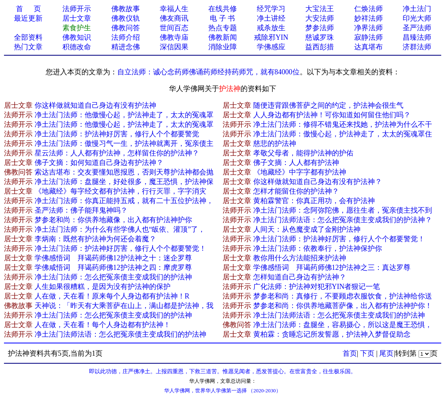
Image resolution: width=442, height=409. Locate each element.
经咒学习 (271, 9)
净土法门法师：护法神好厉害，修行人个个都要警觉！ (339, 239)
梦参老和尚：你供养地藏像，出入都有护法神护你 (113, 220)
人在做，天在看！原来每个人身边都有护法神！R (112, 296)
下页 (367, 353)
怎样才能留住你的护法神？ (296, 191)
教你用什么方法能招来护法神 (299, 258)
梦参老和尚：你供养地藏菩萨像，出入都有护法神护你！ (342, 306)
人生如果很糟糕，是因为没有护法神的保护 (103, 287)
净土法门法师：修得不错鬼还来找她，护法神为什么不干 (342, 124)
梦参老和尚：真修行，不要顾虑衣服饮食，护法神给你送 (342, 296)
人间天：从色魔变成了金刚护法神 (307, 229)
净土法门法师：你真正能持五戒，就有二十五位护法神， (124, 201)
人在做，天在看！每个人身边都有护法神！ (103, 325)
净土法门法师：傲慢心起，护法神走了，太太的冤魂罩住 (342, 134)
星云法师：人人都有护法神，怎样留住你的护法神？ (117, 153)
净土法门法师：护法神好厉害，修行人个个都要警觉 (117, 134)
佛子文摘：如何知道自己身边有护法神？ (99, 163)
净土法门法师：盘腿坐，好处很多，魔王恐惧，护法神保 (124, 182)
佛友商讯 (174, 18)
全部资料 (28, 37)
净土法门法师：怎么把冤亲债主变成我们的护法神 (113, 277)
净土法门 (417, 9)
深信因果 (174, 47)
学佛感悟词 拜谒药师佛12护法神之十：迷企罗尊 (113, 258)
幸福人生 (174, 9)
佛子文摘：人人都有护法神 (296, 163)
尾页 (386, 353)
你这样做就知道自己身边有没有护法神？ (317, 182)
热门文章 (28, 47)
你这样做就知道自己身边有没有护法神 (95, 105)
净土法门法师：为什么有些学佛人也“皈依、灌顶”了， (120, 229)
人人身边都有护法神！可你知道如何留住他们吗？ (332, 115)
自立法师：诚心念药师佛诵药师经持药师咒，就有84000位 (208, 72)
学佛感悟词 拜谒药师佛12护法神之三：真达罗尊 (332, 267)
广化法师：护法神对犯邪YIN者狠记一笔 (316, 287)
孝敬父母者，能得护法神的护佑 (303, 153)
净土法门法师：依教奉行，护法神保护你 (317, 248)
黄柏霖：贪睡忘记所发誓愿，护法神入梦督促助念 (332, 334)
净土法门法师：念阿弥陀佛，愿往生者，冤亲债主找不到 (342, 210)
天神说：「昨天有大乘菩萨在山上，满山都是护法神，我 (124, 306)
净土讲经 (271, 18)
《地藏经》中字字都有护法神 (299, 172)
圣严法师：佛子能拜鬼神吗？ (81, 210)
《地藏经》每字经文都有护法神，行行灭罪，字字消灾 (120, 191)
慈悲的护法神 (274, 143)
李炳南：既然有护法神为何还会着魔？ (95, 239)
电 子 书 (222, 18)
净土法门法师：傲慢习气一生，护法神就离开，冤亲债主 (124, 143)
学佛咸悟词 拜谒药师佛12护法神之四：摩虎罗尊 (113, 267)
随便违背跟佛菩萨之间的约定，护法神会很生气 (328, 105)
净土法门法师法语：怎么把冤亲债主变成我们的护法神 (339, 315)
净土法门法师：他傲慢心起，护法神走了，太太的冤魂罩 (124, 115)
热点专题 (222, 28)
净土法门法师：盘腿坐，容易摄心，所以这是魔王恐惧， (342, 325)
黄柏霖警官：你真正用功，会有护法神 (314, 201)
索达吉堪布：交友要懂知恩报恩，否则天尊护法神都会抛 (124, 172)
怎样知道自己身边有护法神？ (299, 277)
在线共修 (222, 9)
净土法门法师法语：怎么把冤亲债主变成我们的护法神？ (342, 220)
